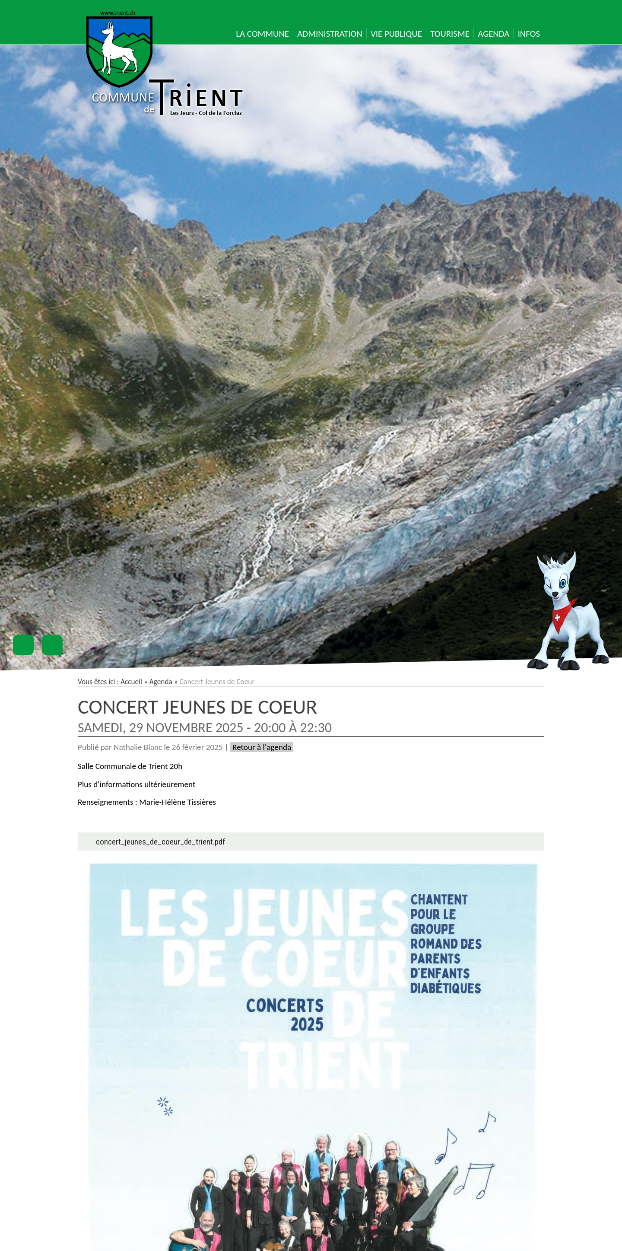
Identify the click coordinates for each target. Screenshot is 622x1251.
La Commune (262, 33)
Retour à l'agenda (261, 747)
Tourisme (450, 33)
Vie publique (396, 33)
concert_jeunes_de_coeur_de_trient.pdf (160, 842)
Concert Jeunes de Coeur (197, 706)
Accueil (131, 681)
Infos (529, 33)
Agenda (493, 33)
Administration (329, 33)
